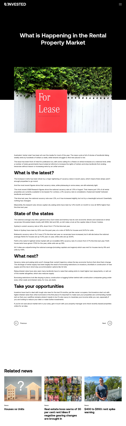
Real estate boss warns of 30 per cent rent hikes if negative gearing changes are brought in (62, 413)
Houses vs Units (14, 409)
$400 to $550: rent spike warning (99, 410)
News (6, 405)
